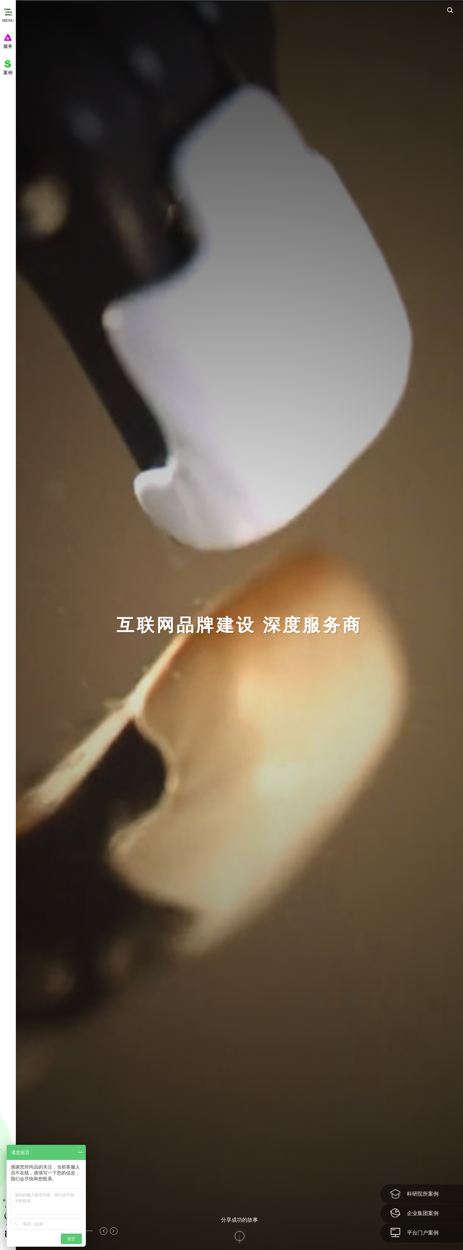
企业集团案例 (414, 1213)
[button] (103, 1231)
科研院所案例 (414, 1194)
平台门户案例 (414, 1232)
